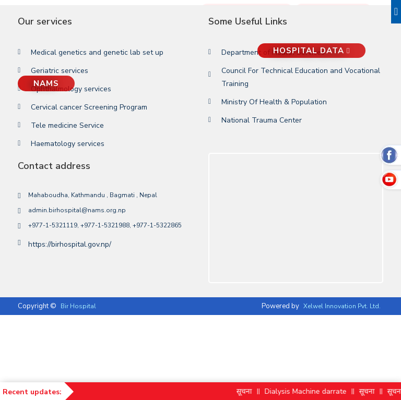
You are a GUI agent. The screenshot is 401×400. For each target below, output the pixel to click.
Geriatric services (59, 71)
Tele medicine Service (67, 125)
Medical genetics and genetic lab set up (97, 52)
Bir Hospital (78, 306)
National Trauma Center (261, 120)
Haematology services (67, 144)
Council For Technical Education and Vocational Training (300, 77)
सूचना (250, 391)
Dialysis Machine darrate (312, 391)
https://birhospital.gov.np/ (69, 244)
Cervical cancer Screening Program (89, 107)
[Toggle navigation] (396, 11)
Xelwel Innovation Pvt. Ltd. (342, 306)
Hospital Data (311, 50)
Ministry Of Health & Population (274, 102)
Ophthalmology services (71, 89)
